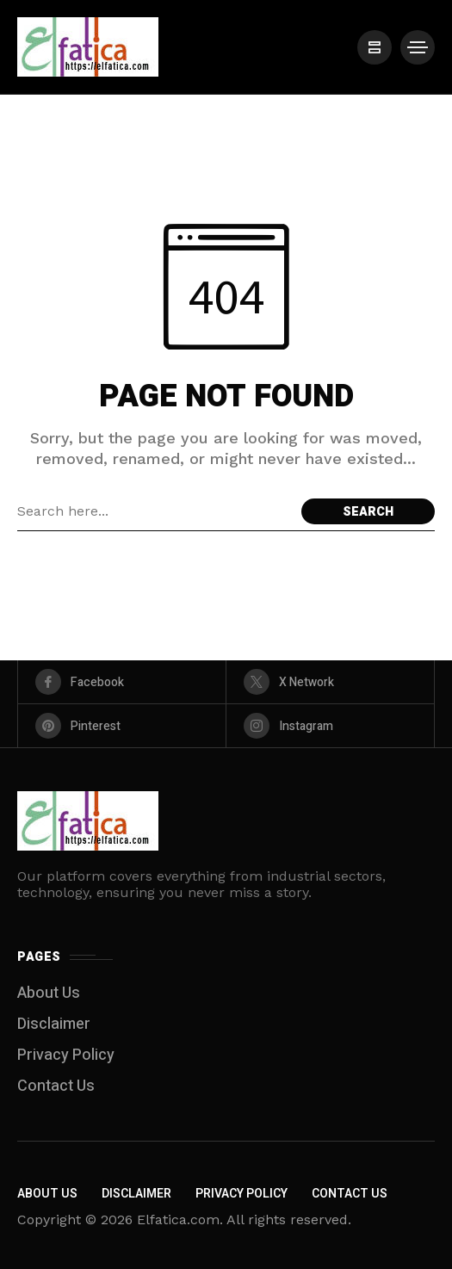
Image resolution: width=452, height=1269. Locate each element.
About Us (48, 993)
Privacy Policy (66, 1055)
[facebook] (122, 681)
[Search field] (155, 511)
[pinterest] (122, 725)
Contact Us (56, 1086)
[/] (374, 47)
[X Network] (330, 681)
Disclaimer (53, 1024)
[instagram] (330, 725)
